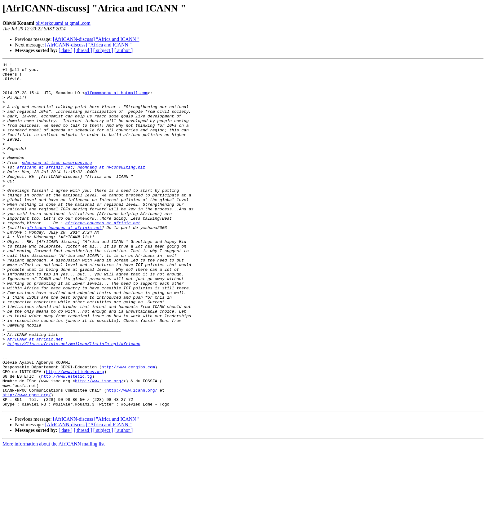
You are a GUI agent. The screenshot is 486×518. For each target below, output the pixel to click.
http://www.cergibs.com (128, 428)
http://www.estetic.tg (66, 439)
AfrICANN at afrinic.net (35, 394)
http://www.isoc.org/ (99, 445)
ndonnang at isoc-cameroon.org (57, 183)
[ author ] (123, 50)
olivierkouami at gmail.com (63, 23)
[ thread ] (83, 50)
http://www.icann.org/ (131, 456)
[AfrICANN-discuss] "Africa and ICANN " (96, 39)
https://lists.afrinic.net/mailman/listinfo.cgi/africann (73, 400)
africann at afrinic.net (45, 188)
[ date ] (66, 50)
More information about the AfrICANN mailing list (53, 512)
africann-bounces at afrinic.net (102, 255)
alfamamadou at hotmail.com (116, 99)
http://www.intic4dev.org (75, 434)
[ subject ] (103, 50)
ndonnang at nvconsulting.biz (111, 188)
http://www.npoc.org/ (26, 461)
